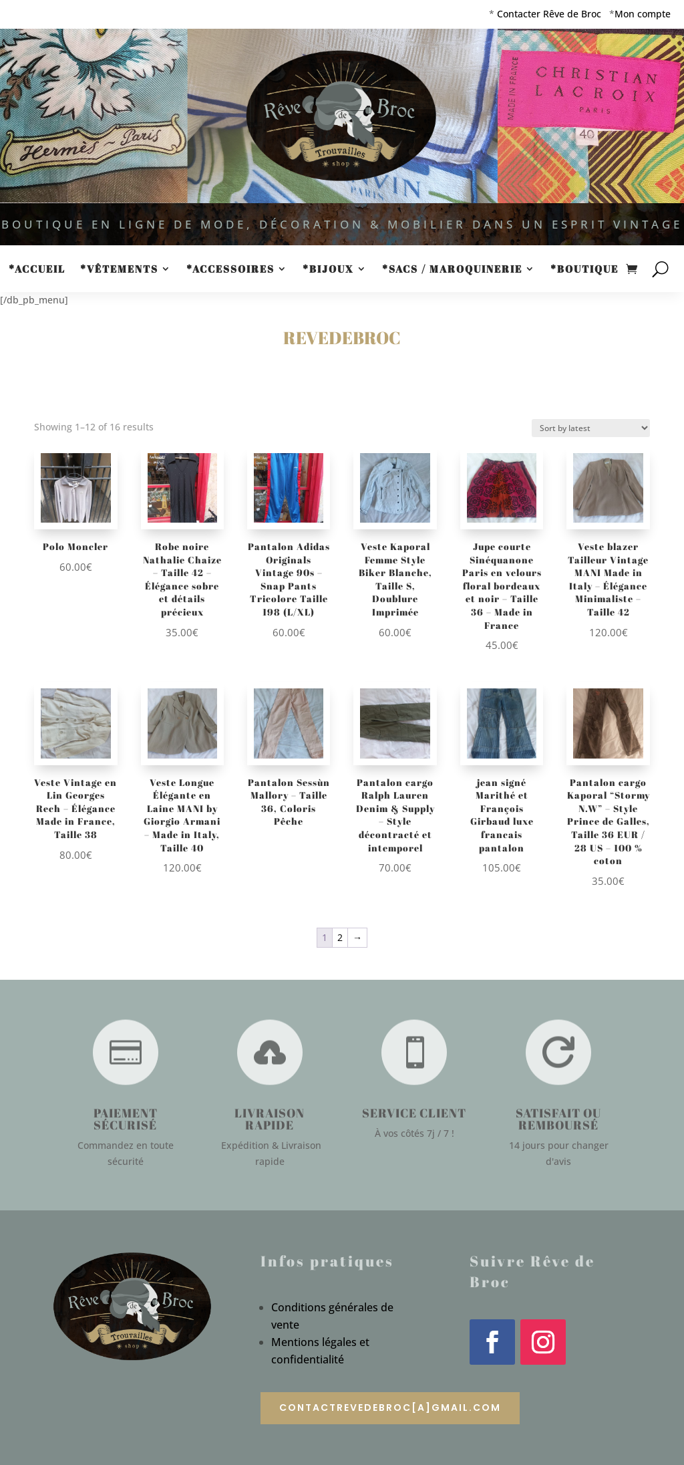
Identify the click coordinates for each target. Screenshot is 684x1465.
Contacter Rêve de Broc (549, 13)
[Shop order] (591, 428)
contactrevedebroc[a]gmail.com (390, 1407)
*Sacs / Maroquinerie (452, 269)
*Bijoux (328, 269)
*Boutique (584, 269)
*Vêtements (119, 269)
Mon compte (643, 13)
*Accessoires (230, 269)
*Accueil (37, 269)
